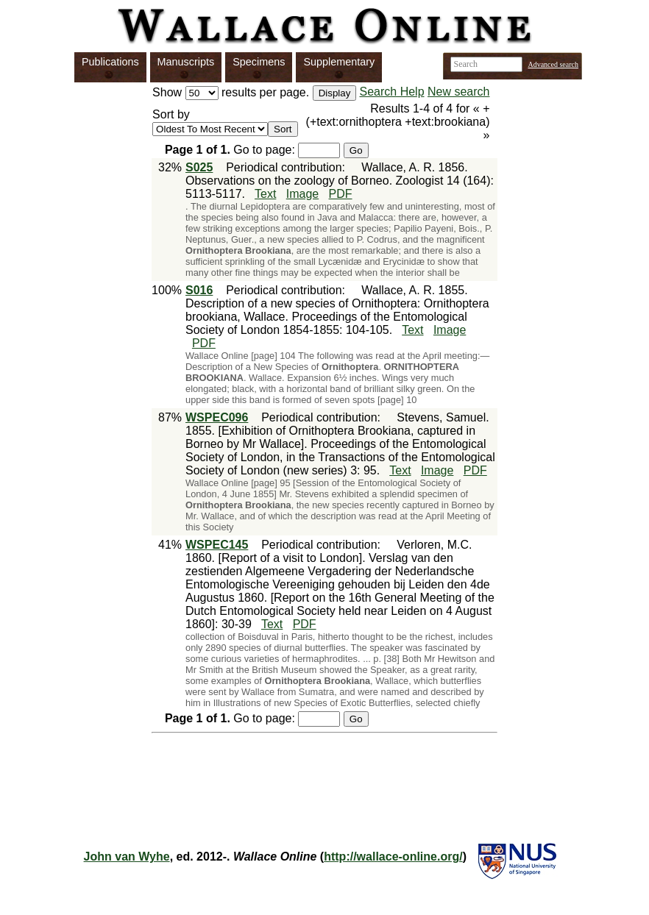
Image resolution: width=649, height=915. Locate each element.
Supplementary (339, 62)
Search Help (392, 91)
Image (302, 194)
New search (458, 91)
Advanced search (553, 64)
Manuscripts (186, 62)
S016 (199, 290)
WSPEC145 (216, 544)
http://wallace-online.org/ (393, 856)
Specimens (259, 62)
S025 (199, 167)
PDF (340, 194)
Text (265, 194)
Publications (110, 62)
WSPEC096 (216, 417)
